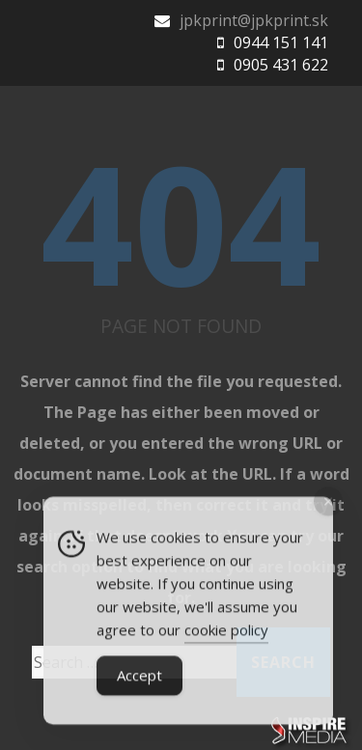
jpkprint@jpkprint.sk (254, 20)
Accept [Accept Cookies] (139, 677)
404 (181, 222)
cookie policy (226, 632)
